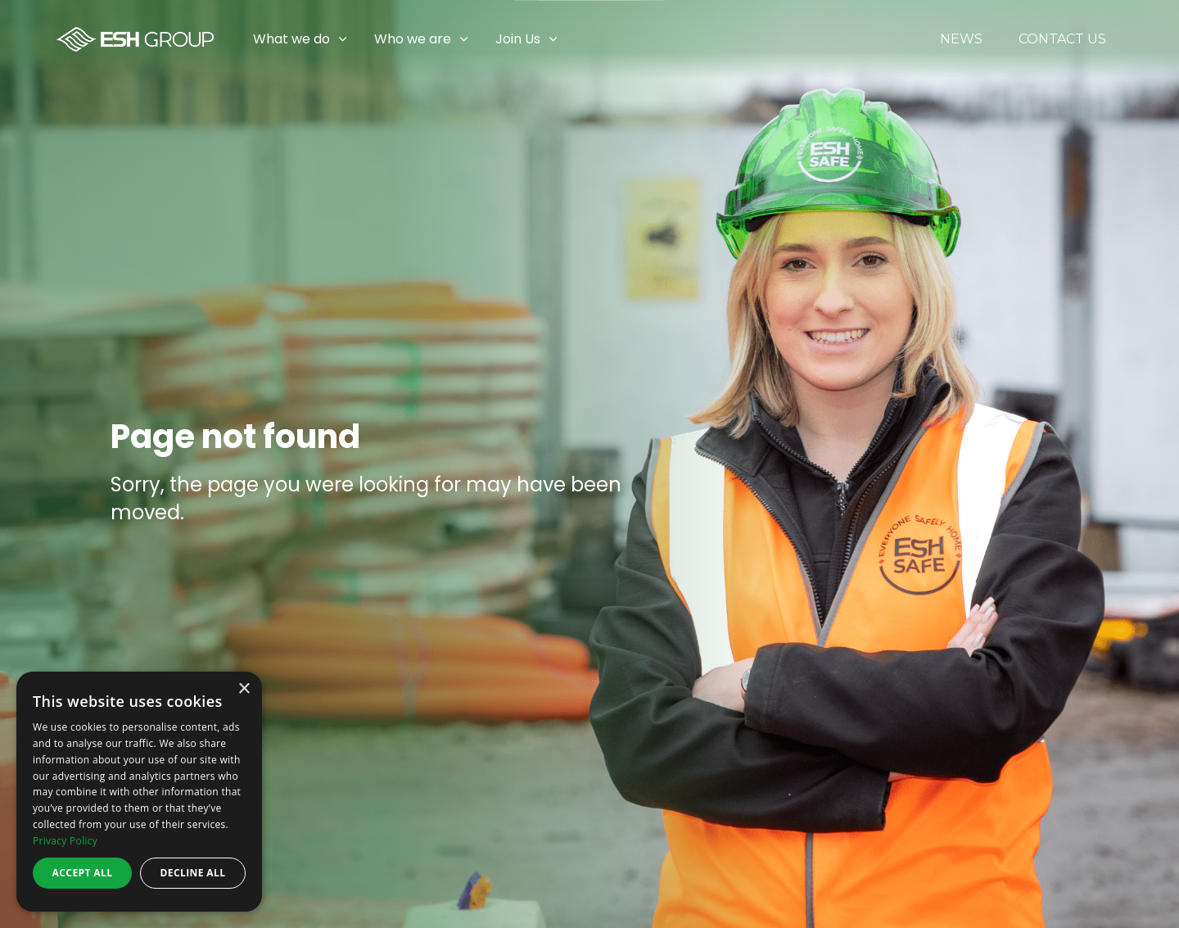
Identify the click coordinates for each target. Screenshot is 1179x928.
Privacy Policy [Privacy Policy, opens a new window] (65, 841)
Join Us (517, 38)
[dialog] (139, 792)
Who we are (412, 38)
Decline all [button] (193, 873)
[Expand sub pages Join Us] (1166, 39)
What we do (291, 38)
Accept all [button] (82, 873)
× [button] (243, 689)
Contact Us (1062, 39)
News (961, 39)
